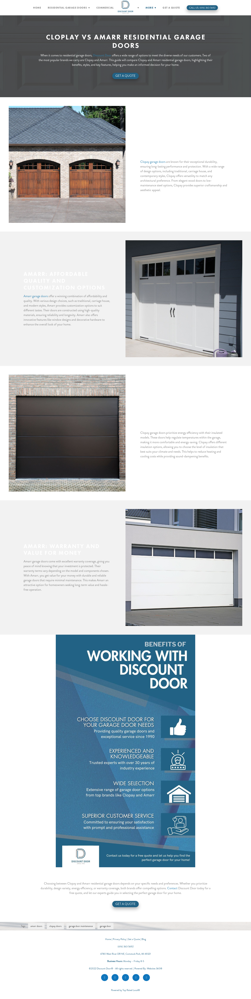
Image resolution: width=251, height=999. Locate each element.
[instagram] (115, 977)
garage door (105, 926)
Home (37, 7)
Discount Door (102, 55)
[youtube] (135, 977)
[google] (125, 977)
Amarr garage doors (36, 296)
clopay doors (55, 926)
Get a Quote (171, 7)
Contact (172, 888)
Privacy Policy (119, 939)
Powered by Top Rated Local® (125, 990)
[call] (146, 977)
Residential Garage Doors (69, 7)
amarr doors (36, 926)
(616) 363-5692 (126, 946)
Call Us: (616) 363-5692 (202, 7)
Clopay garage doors (152, 161)
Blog (144, 939)
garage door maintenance (81, 926)
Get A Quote (125, 75)
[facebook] (104, 977)
